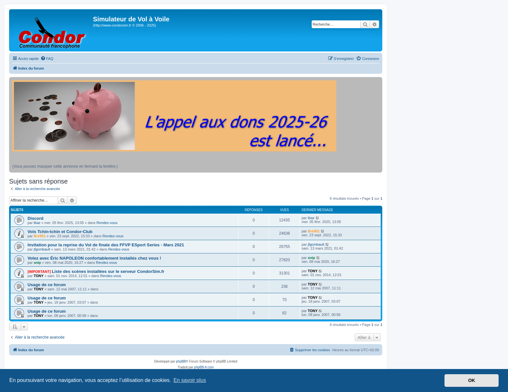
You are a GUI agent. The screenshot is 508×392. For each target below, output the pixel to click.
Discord (35, 218)
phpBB (181, 361)
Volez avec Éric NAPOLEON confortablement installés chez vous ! (94, 258)
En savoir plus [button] (189, 380)
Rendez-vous (107, 223)
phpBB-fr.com (204, 367)
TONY (38, 276)
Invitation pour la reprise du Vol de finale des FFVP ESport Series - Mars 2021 (106, 244)
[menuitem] (46, 58)
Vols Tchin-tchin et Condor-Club (60, 231)
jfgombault (42, 249)
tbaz (37, 223)
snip (37, 262)
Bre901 (40, 236)
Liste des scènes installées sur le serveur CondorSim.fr (108, 271)
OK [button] (471, 380)
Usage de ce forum (47, 284)
